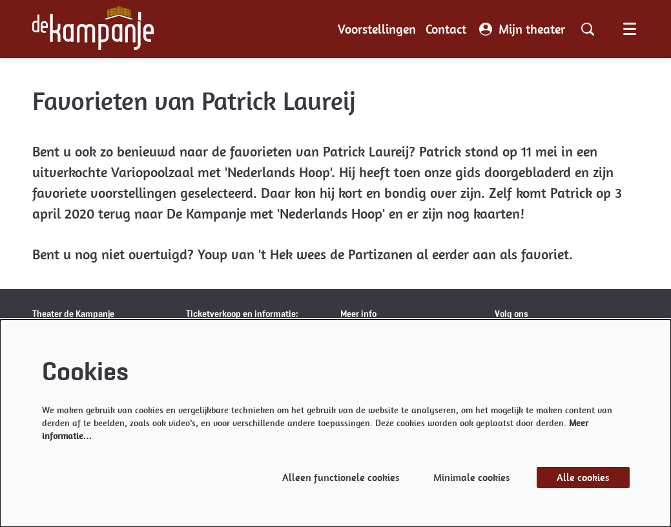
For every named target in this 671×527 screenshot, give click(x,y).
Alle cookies (583, 477)
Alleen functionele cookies (341, 477)
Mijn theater (522, 29)
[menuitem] (377, 29)
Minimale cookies (471, 477)
